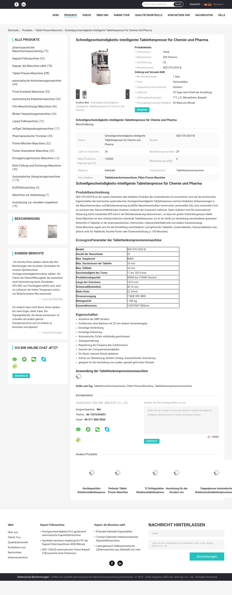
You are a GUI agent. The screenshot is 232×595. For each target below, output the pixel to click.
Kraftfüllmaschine (23, 187)
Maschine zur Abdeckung (28, 195)
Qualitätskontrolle (148, 15)
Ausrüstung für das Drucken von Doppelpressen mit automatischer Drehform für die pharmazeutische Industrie (176, 490)
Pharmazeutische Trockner (29, 136)
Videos (86, 15)
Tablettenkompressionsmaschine (173, 386)
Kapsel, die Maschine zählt (29, 66)
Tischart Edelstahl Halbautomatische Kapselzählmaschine (117, 539)
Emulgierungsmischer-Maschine (33, 158)
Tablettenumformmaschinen (110, 386)
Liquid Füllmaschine (25, 121)
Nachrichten (204, 15)
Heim (55, 15)
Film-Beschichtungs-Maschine (31, 106)
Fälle (221, 15)
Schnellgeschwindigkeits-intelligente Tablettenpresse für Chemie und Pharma (100, 106)
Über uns (102, 15)
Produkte (70, 15)
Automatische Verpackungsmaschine (36, 176)
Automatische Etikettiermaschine (33, 99)
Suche (178, 4)
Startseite (13, 30)
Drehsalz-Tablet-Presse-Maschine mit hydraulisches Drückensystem (118, 490)
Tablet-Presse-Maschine (48, 30)
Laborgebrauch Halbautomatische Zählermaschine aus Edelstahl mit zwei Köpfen (118, 548)
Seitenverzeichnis (18, 557)
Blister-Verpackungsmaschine (31, 114)
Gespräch (195, 4)
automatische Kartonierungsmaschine (36, 80)
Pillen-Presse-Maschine (140, 386)
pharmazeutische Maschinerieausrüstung (27, 49)
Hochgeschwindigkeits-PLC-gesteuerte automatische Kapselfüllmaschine (64, 533)
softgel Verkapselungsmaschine (33, 128)
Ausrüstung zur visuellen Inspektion (35, 202)
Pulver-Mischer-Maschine (28, 143)
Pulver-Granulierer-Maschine (30, 151)
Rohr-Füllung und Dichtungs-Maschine (36, 165)
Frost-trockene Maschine (28, 91)
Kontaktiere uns (179, 15)
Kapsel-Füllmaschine (25, 58)
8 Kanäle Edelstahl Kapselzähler (114, 531)
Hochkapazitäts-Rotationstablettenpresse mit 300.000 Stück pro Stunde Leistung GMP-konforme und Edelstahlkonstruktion (92, 490)
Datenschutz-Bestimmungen (33, 577)
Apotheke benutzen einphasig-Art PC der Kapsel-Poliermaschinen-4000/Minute (65, 542)
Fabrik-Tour (122, 15)
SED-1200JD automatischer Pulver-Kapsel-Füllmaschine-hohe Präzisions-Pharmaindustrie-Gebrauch (66, 552)
